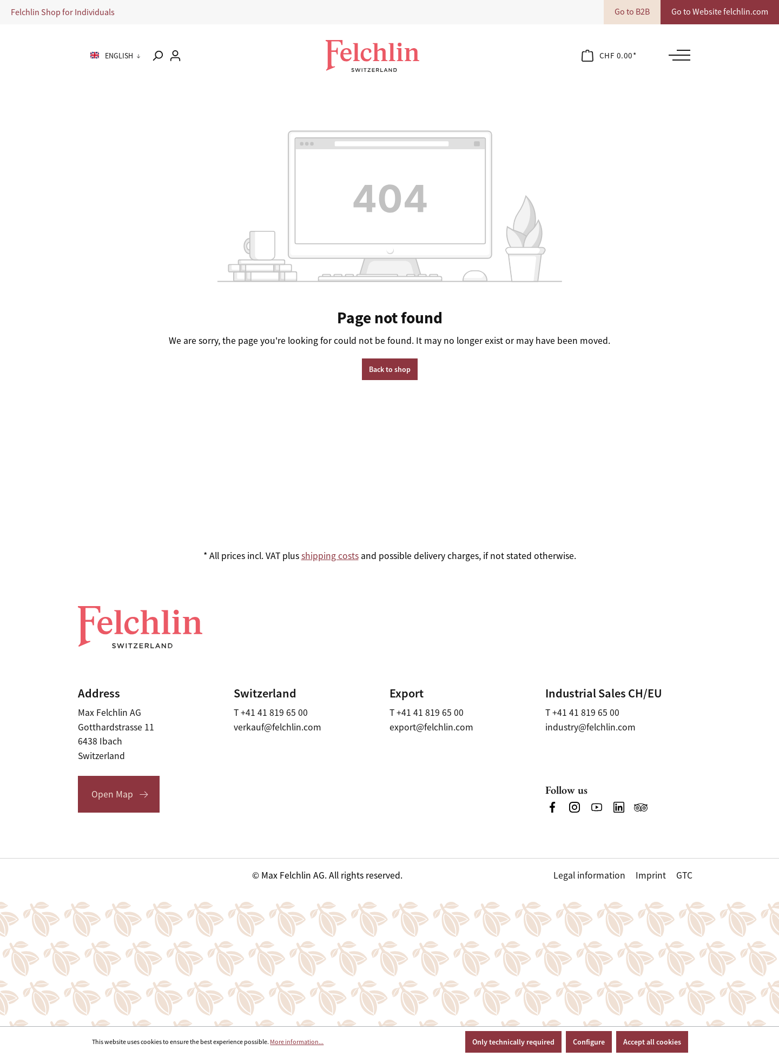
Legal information (589, 875)
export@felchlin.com (431, 727)
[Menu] (676, 55)
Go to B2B (632, 11)
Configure (589, 1042)
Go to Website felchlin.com (719, 11)
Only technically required (513, 1042)
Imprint (651, 875)
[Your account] (175, 55)
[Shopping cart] (609, 55)
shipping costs (330, 556)
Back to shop (390, 369)
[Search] (157, 55)
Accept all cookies (652, 1042)
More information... (297, 1042)
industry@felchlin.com (590, 727)
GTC (684, 875)
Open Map (112, 794)
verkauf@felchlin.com (277, 727)
